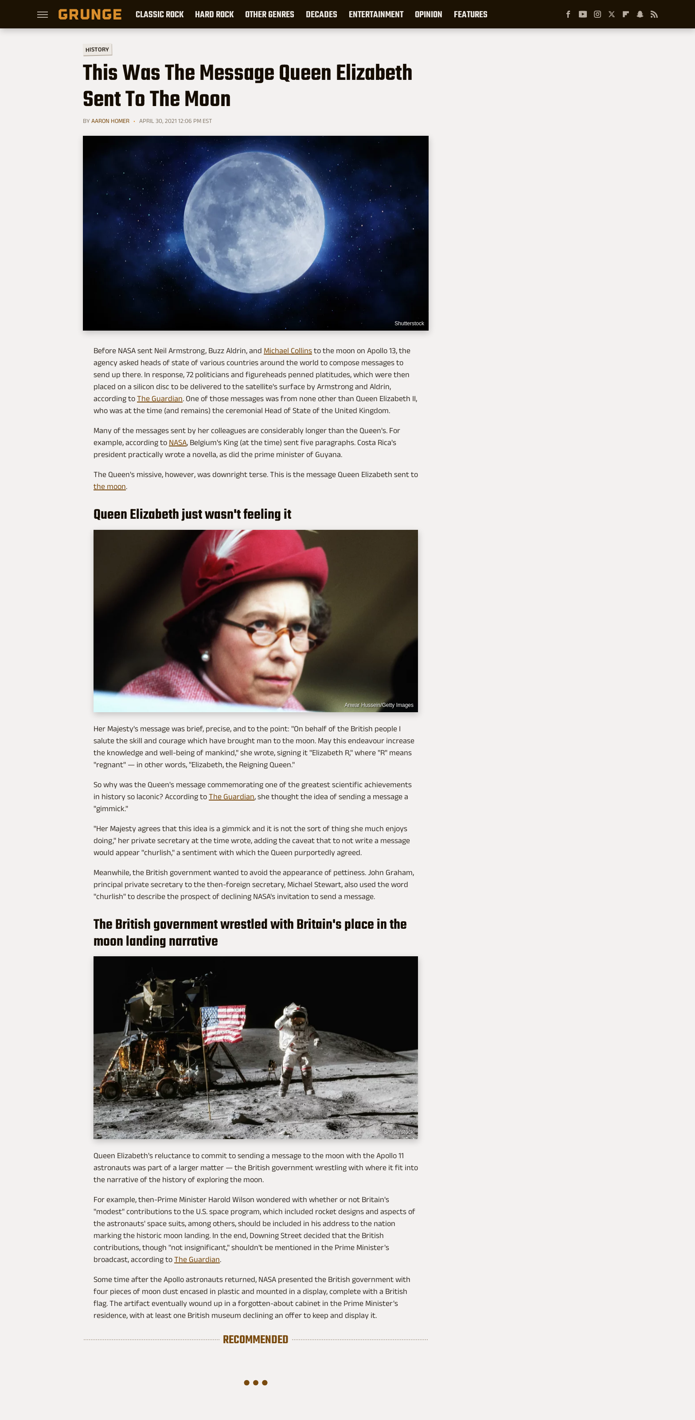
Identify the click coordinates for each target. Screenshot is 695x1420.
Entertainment (376, 14)
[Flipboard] (625, 14)
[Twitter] (611, 14)
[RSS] (654, 14)
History (97, 49)
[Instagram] (597, 14)
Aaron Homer (110, 120)
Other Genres (269, 14)
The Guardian (160, 398)
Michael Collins (288, 350)
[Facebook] (568, 14)
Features (471, 14)
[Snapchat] (640, 14)
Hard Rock (214, 14)
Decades (321, 14)
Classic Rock (160, 14)
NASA (178, 442)
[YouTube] (583, 14)
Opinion (428, 14)
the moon (110, 486)
